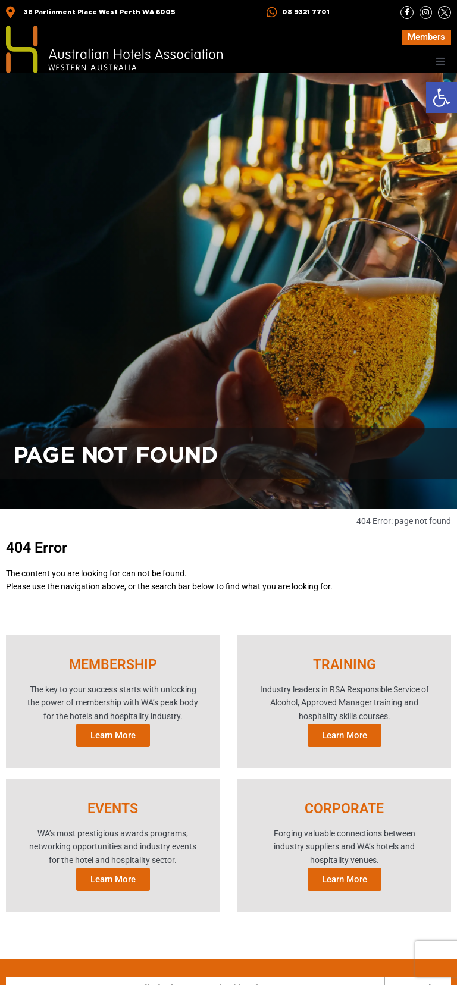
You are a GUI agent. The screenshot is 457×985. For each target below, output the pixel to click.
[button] (441, 97)
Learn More (113, 734)
